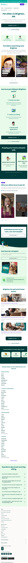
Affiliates (2, 535)
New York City (3, 392)
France (2, 448)
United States (3, 438)
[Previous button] (2, 220)
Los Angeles (3, 390)
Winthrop (3, 384)
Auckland (3, 427)
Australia (3, 441)
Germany (3, 444)
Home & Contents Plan (5, 518)
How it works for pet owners (6, 510)
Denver (2, 398)
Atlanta (2, 408)
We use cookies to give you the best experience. (11, 1)
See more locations (5, 409)
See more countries (5, 457)
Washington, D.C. (4, 406)
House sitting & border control (6, 520)
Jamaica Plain (3, 383)
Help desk (2, 517)
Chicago (2, 403)
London (2, 414)
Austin (2, 400)
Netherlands (3, 451)
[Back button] (12, 80)
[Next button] (15, 80)
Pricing (2, 513)
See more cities (4, 433)
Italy (2, 452)
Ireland (2, 454)
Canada (2, 443)
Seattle (2, 393)
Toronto (2, 425)
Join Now (22, 4)
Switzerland (3, 456)
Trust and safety (4, 515)
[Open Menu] (25, 4)
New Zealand (3, 449)
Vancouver (3, 422)
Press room (3, 533)
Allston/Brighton (4, 380)
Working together (4, 537)
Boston (2, 373)
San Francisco (3, 395)
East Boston (3, 381)
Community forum (4, 527)
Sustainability (3, 529)
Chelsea (2, 377)
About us (2, 526)
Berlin (2, 424)
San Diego (3, 401)
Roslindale (3, 378)
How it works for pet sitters (5, 512)
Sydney (2, 416)
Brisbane (2, 419)
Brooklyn (2, 404)
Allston (2, 375)
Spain (2, 446)
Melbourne (3, 417)
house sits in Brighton (15, 29)
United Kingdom (4, 440)
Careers (2, 530)
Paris (2, 428)
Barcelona (3, 430)
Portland (2, 397)
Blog (2, 532)
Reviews (2, 521)
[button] (7, 205)
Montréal (3, 432)
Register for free (13, 25)
